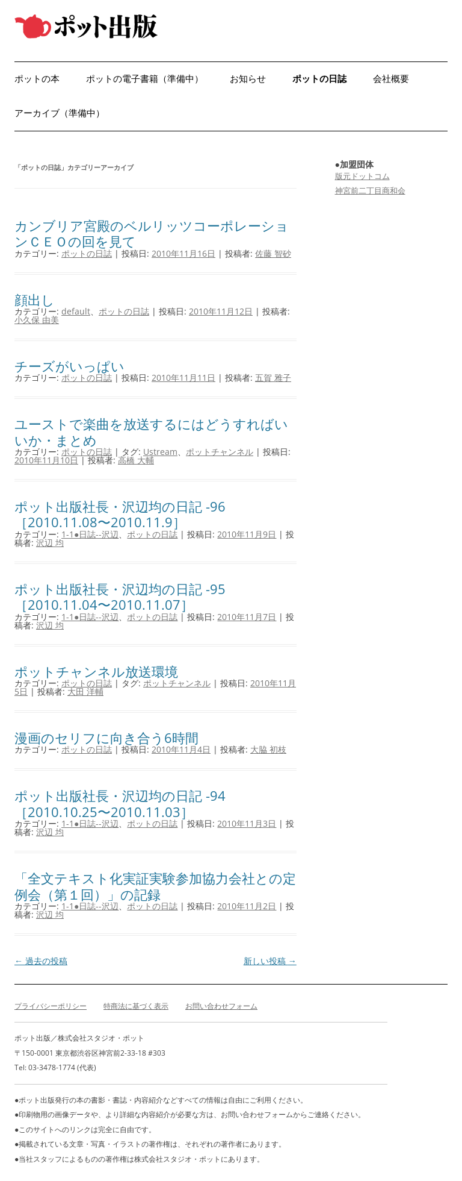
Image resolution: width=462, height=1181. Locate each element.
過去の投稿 (40, 960)
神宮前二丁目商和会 (370, 190)
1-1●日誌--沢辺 (90, 534)
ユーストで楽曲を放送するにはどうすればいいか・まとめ (151, 431)
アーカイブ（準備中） (59, 113)
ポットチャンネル (219, 451)
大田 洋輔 (85, 691)
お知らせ (248, 78)
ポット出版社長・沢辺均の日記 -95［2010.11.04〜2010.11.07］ (120, 596)
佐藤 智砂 (273, 253)
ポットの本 (37, 78)
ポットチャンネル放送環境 (96, 671)
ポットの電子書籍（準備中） (144, 78)
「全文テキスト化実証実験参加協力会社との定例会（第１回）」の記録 (155, 886)
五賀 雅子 (273, 377)
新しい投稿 (270, 960)
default (75, 311)
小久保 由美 (36, 319)
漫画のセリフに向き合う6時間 (106, 737)
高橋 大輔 (136, 460)
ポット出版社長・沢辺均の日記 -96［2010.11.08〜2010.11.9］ (120, 514)
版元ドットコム (362, 176)
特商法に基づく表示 (135, 1006)
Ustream (160, 451)
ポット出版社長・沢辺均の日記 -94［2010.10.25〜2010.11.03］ (120, 803)
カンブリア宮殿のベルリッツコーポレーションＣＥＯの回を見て (151, 233)
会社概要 (391, 78)
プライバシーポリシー (50, 1006)
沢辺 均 (50, 542)
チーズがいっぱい (69, 366)
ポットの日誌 (319, 78)
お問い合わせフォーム (221, 1006)
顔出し (34, 299)
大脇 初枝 (268, 749)
